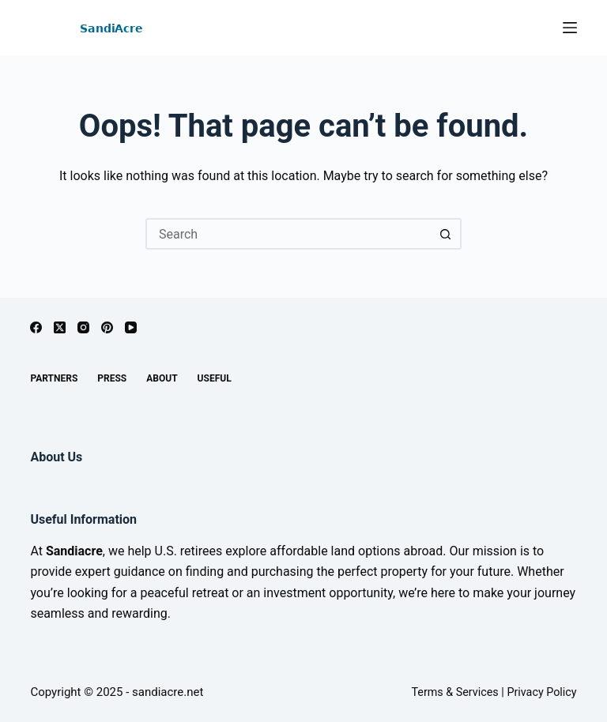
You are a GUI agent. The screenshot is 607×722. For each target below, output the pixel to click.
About (161, 378)
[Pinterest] (107, 327)
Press (111, 378)
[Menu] (570, 28)
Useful (215, 378)
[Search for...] (287, 234)
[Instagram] (83, 327)
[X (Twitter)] (60, 327)
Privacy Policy (541, 692)
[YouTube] (131, 327)
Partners (53, 378)
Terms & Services (454, 692)
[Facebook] (36, 327)
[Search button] (446, 234)
